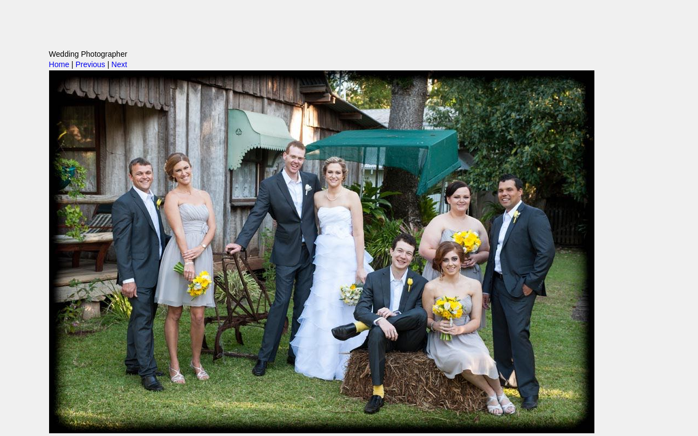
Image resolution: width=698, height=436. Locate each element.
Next (119, 64)
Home (59, 64)
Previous (90, 64)
